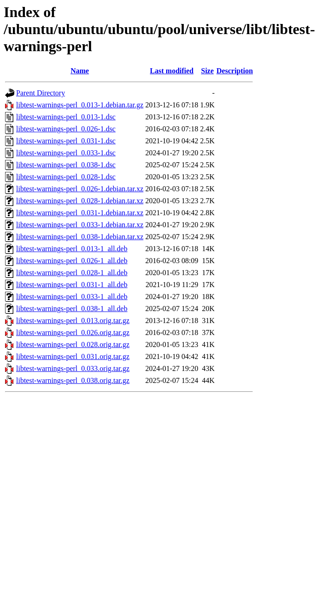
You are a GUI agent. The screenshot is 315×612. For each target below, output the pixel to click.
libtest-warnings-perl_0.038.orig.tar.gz (72, 380)
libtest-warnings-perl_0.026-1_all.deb (72, 261)
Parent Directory (40, 93)
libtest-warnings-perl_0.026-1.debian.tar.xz (79, 189)
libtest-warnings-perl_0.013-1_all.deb (72, 249)
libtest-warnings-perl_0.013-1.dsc (66, 117)
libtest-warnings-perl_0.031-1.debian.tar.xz (79, 213)
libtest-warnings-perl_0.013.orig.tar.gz (72, 320)
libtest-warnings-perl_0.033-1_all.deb (72, 296)
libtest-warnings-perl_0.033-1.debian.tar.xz (79, 225)
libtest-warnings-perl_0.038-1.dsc (66, 165)
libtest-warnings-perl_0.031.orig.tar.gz (72, 356)
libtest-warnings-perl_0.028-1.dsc (66, 177)
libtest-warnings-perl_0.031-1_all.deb (72, 284)
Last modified (172, 71)
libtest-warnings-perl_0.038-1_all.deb (72, 308)
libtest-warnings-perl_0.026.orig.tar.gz (72, 332)
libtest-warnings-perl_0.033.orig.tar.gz (72, 368)
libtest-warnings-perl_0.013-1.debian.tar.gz (79, 105)
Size (207, 71)
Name (79, 71)
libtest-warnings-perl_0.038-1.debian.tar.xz (79, 237)
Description (234, 71)
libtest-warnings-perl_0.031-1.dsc (66, 141)
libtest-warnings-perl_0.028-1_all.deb (72, 273)
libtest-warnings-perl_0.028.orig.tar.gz (72, 344)
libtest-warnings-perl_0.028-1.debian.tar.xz (79, 201)
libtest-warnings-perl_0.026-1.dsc (66, 129)
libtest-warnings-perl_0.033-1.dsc (66, 153)
